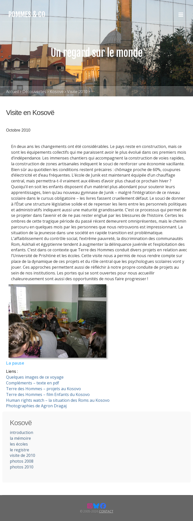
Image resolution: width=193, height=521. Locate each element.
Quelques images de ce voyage (35, 377)
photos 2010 (21, 467)
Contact (106, 511)
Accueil (12, 91)
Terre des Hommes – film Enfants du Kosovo (48, 394)
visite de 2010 (22, 455)
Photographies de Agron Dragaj (36, 406)
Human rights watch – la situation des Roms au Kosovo (58, 400)
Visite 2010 (77, 91)
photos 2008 (21, 461)
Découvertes (34, 91)
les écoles (19, 444)
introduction (21, 432)
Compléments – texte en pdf (32, 383)
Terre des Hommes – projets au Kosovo (43, 388)
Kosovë (57, 91)
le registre (19, 450)
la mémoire (20, 438)
